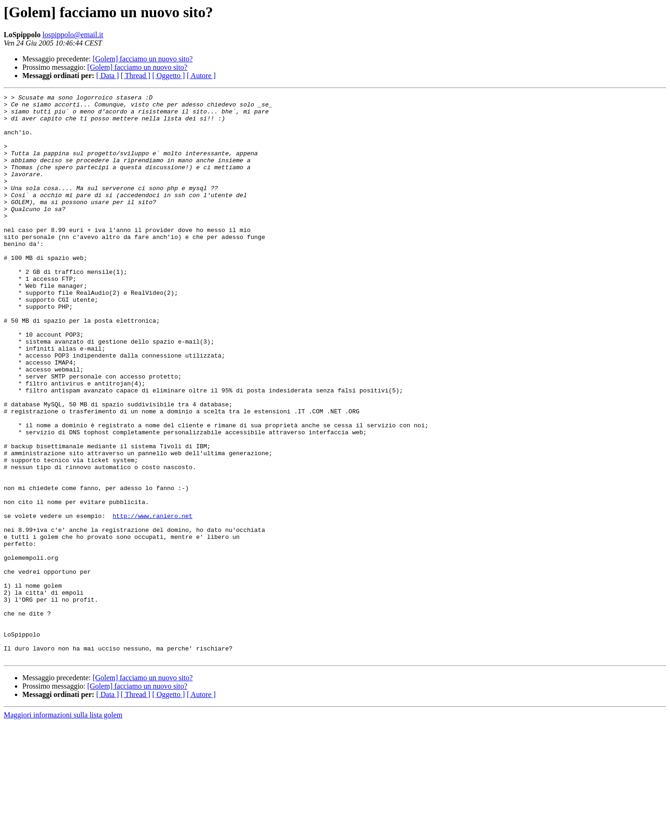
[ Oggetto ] (168, 76)
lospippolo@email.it (72, 35)
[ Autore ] (201, 76)
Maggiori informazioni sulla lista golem (63, 828)
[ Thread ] (136, 76)
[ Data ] (107, 76)
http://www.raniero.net (153, 601)
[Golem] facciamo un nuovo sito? (143, 59)
